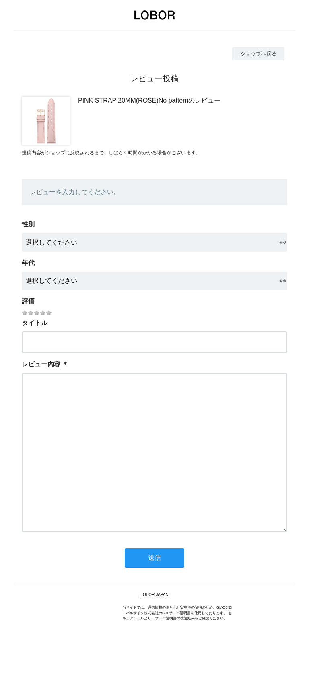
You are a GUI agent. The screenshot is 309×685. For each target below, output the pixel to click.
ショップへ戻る (258, 54)
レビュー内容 (41, 364)
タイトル (34, 322)
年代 (28, 262)
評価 (28, 301)
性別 (28, 224)
